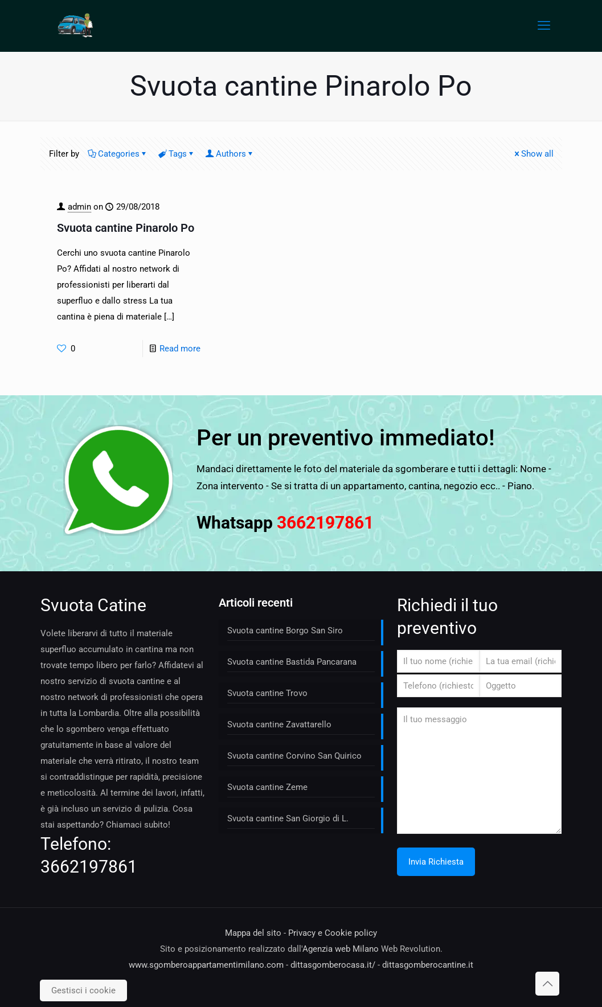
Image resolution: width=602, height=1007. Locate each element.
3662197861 (88, 867)
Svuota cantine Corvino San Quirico (294, 756)
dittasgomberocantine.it (427, 965)
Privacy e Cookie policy (332, 933)
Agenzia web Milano (340, 949)
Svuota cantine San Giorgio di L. (288, 818)
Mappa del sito (253, 933)
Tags (176, 154)
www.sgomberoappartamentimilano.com (206, 965)
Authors (230, 154)
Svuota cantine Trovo (267, 693)
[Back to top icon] (547, 984)
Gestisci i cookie (83, 990)
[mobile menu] (544, 25)
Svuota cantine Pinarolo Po (125, 228)
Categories (118, 154)
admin (79, 207)
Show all (533, 154)
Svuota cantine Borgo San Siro (285, 630)
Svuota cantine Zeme (267, 787)
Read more (179, 348)
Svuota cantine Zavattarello (279, 724)
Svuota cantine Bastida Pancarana (292, 662)
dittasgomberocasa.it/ (332, 965)
